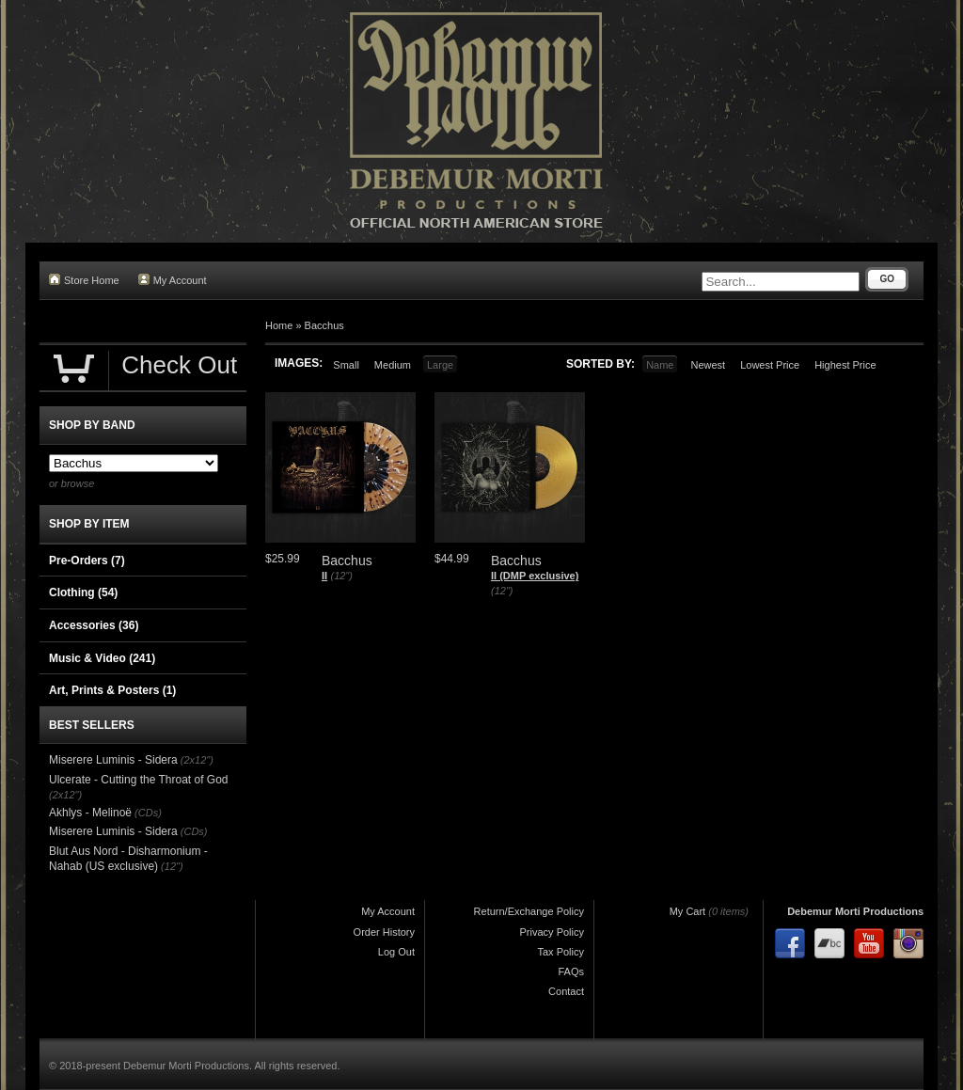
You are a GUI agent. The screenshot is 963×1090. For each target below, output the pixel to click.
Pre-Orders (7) (87, 560)
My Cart (688, 911)
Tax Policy (560, 951)
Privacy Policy (552, 932)
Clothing (83, 592)
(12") (341, 575)
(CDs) (148, 812)
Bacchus (324, 325)
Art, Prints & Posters (112, 690)
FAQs (571, 971)
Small (346, 365)
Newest (707, 365)
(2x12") (197, 760)
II (324, 575)
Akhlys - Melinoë (90, 812)
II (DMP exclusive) (534, 575)
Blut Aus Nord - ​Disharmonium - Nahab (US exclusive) (128, 859)
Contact (566, 991)
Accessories (93, 625)
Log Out (396, 951)
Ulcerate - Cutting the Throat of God (139, 779)
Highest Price (845, 365)
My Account (172, 280)
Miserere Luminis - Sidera (113, 759)
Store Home (84, 280)
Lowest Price (769, 365)
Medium (392, 365)
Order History (384, 932)
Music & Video (102, 658)
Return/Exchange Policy (529, 911)
